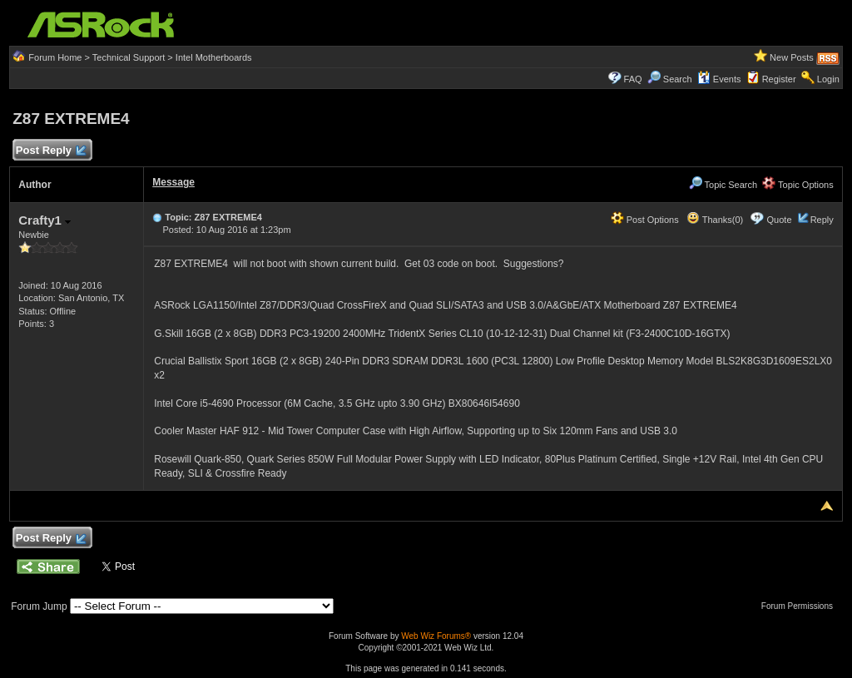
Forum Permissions (801, 606)
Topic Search (723, 185)
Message (173, 182)
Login (828, 79)
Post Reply (49, 151)
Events (719, 79)
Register (779, 79)
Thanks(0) (714, 220)
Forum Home (55, 57)
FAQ (633, 79)
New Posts (792, 57)
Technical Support (128, 57)
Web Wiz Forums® (436, 636)
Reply (822, 220)
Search (677, 79)
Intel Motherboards (214, 57)
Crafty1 (44, 220)
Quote (779, 220)
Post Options (645, 220)
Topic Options (798, 185)
